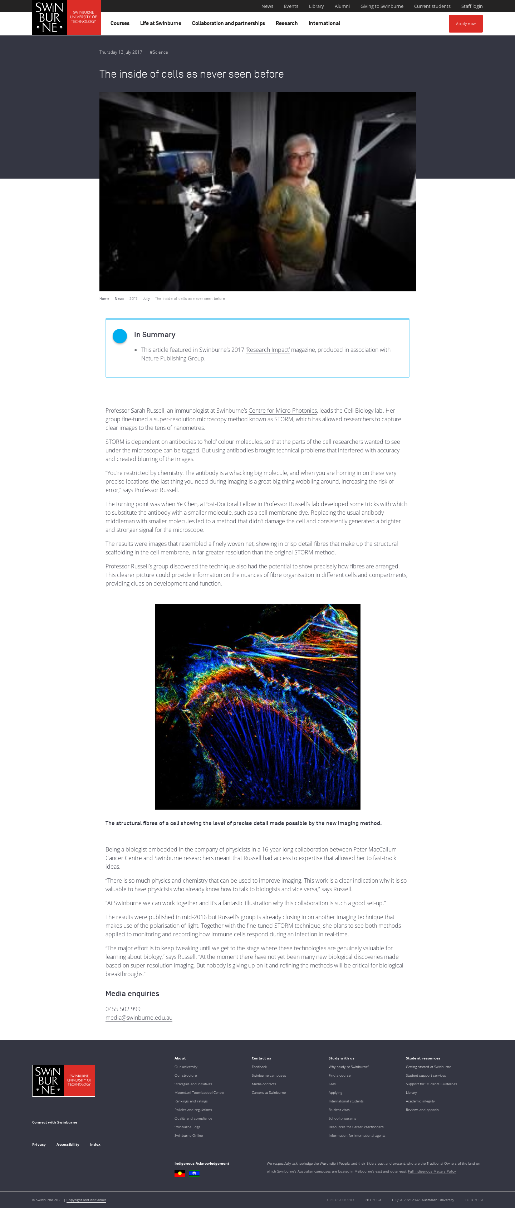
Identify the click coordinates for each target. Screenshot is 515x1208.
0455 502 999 (123, 1009)
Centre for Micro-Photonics (283, 410)
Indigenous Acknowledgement (202, 1163)
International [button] (325, 25)
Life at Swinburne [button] (161, 25)
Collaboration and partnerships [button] (229, 25)
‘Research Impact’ (268, 350)
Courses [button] (121, 25)
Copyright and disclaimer (86, 1199)
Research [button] (288, 25)
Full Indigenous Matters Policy (432, 1171)
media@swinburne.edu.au (139, 1018)
